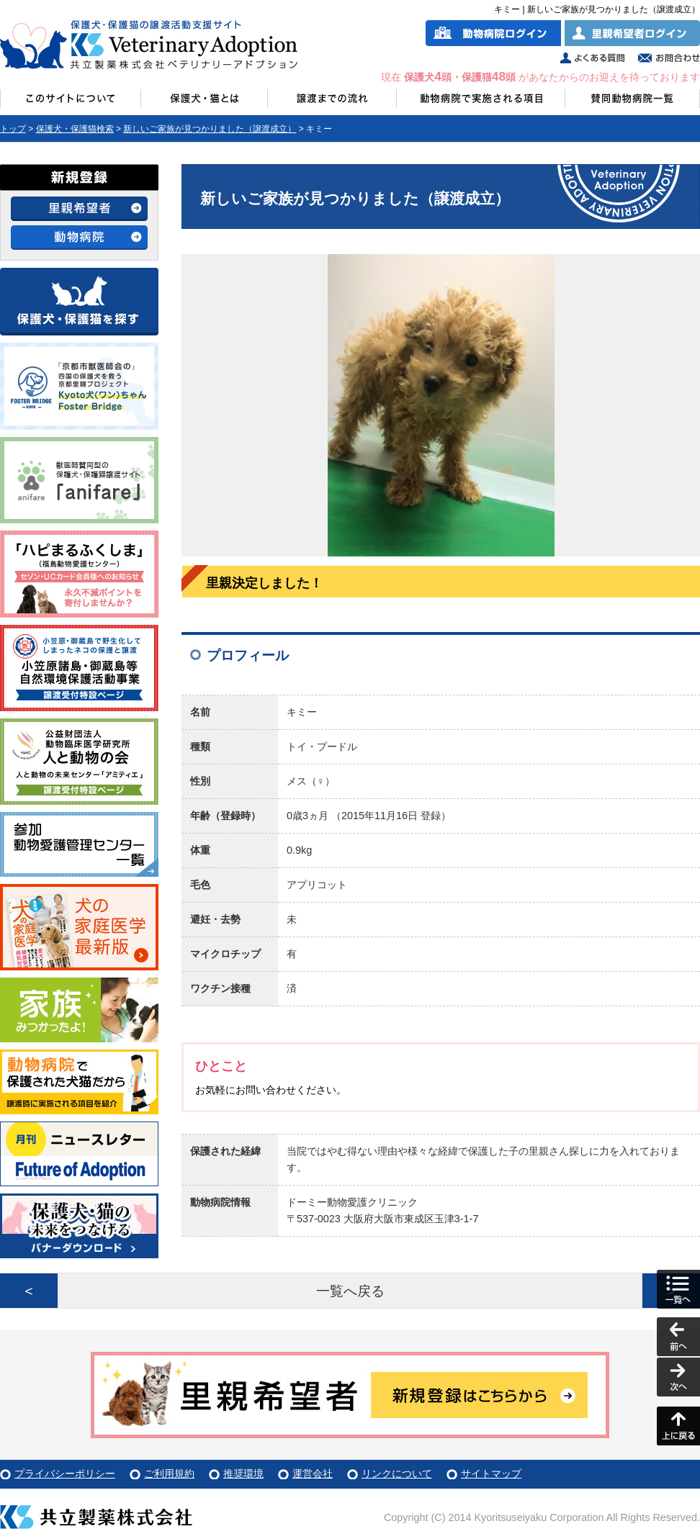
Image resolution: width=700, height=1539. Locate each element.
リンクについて (397, 1473)
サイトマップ (491, 1473)
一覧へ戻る (350, 1291)
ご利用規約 (169, 1473)
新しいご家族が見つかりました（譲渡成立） (209, 129)
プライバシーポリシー (64, 1473)
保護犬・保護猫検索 (75, 129)
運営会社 (312, 1473)
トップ (13, 129)
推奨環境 (243, 1473)
